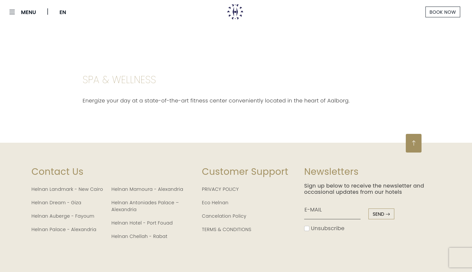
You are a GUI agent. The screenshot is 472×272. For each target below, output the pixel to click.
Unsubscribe (324, 228)
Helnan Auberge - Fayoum (62, 216)
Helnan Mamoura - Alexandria (147, 189)
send (381, 214)
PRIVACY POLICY (220, 189)
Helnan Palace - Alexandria (63, 229)
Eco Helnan (215, 202)
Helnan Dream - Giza (56, 202)
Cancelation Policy (224, 216)
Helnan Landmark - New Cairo (67, 189)
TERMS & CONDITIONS (226, 229)
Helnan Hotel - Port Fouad (142, 223)
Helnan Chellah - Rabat (139, 236)
